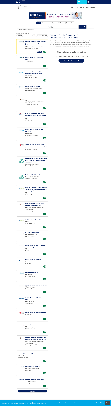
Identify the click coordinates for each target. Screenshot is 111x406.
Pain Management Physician (32, 272)
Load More (32, 391)
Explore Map (51, 23)
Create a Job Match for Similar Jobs (71, 61)
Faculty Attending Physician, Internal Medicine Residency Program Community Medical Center (36, 115)
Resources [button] (90, 7)
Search (38, 23)
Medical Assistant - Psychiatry (33, 86)
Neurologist (28, 325)
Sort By (19, 35)
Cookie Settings (100, 403)
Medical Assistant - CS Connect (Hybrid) (35, 312)
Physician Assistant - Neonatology (34, 379)
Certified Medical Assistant (32, 366)
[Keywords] (32, 27)
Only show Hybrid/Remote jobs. (27, 29)
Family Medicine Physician (32, 232)
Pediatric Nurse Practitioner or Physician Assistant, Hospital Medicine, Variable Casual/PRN (36, 160)
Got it (107, 403)
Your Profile (79, 7)
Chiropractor (28, 99)
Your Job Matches (60, 23)
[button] (90, 27)
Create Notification (42, 35)
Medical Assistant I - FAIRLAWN (33, 259)
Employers (91, 2)
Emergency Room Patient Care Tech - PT (36, 285)
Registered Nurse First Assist (33, 220)
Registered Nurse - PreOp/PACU (26, 353)
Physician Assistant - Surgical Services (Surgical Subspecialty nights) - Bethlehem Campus (35, 42)
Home (65, 7)
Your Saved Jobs (70, 23)
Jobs (71, 7)
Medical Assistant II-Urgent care (33, 174)
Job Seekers (82, 2)
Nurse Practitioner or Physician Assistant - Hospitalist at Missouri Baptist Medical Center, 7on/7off (36, 189)
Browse (44, 23)
